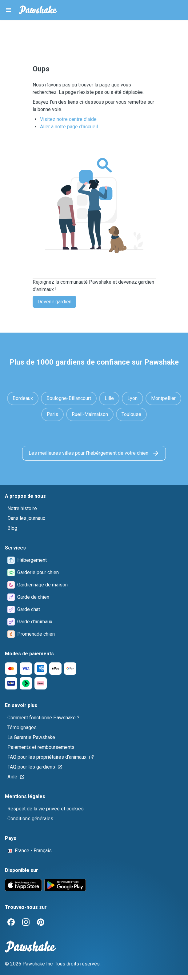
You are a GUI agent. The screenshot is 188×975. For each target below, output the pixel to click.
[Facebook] (11, 922)
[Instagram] (26, 922)
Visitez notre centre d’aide (68, 119)
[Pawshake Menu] (8, 9)
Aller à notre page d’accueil (69, 127)
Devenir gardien (54, 302)
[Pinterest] (40, 922)
